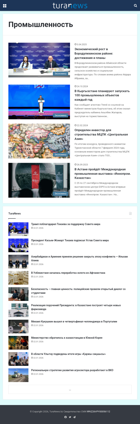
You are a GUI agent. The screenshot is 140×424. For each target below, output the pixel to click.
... (70, 389)
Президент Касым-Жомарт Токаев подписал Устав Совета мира (70, 240)
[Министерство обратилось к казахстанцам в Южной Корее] (18, 343)
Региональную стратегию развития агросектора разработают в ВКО (72, 370)
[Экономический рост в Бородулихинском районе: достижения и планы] (39, 60)
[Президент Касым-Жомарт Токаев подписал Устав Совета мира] (18, 245)
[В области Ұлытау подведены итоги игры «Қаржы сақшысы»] (18, 359)
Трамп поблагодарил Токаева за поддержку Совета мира (65, 224)
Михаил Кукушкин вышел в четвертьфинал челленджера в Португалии (74, 321)
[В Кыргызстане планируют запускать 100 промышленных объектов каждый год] (39, 102)
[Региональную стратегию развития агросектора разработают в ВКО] (18, 375)
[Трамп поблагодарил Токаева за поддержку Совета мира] (18, 229)
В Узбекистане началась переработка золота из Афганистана (68, 272)
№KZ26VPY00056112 (98, 411)
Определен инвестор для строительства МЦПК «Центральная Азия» (101, 134)
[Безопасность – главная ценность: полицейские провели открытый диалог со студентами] (18, 294)
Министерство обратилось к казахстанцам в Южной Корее (66, 337)
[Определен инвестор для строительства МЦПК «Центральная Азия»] (39, 141)
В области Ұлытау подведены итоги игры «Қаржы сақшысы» (68, 354)
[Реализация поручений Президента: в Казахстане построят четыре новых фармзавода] (18, 310)
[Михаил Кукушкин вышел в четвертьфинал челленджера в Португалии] (18, 326)
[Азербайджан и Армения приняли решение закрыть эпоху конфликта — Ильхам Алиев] (18, 261)
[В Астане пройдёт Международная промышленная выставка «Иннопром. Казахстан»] (39, 180)
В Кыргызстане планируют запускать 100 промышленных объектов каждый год (102, 95)
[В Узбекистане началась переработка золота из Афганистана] (18, 278)
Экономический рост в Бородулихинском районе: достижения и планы (94, 53)
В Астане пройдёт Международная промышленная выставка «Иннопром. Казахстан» (103, 173)
